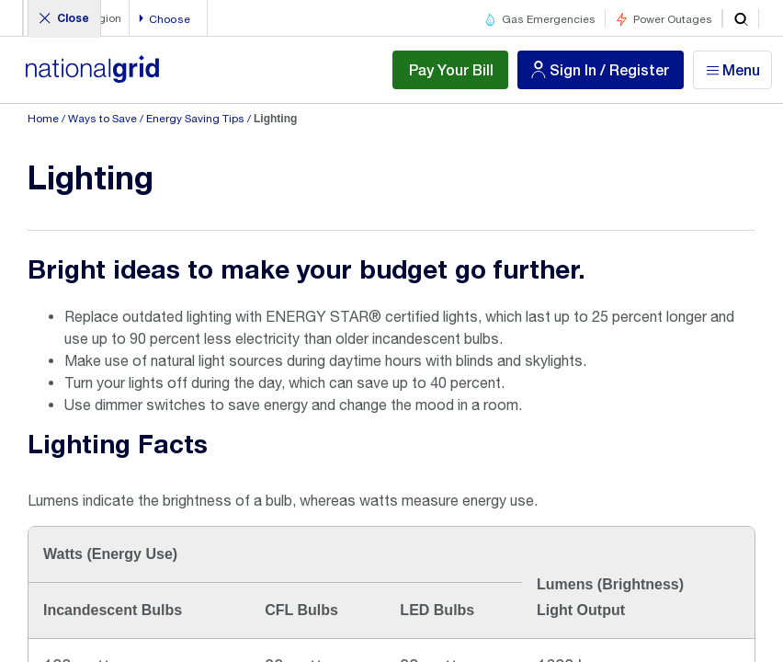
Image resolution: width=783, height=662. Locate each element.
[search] (740, 18)
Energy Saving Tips (195, 118)
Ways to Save (102, 118)
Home (43, 118)
